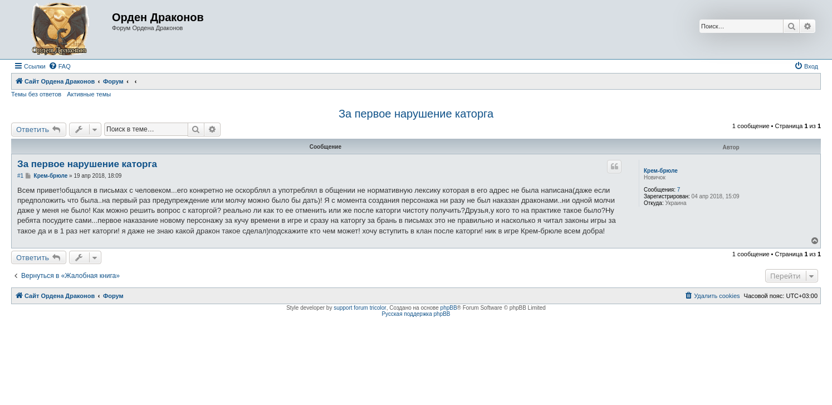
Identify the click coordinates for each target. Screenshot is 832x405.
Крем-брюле (661, 171)
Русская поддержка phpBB (415, 314)
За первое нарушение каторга (416, 114)
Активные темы (89, 94)
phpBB (449, 308)
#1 (20, 176)
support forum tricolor (360, 308)
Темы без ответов (36, 94)
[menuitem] (59, 66)
